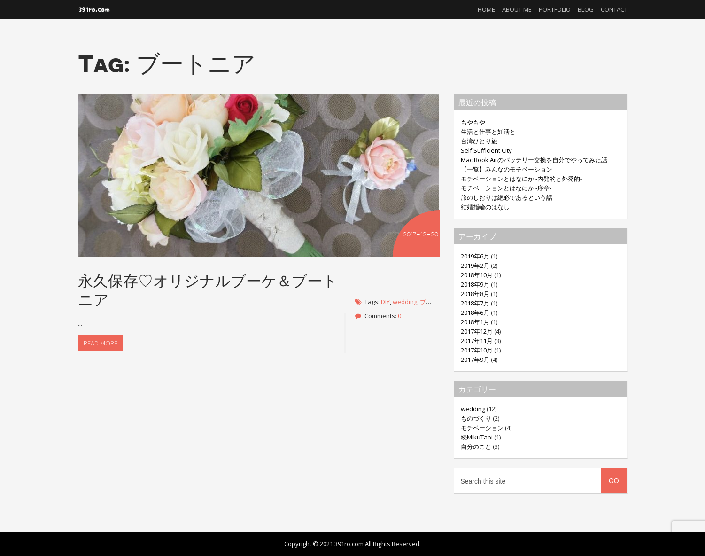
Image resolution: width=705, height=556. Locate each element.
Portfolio (555, 9)
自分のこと (476, 446)
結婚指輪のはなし (485, 207)
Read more (100, 343)
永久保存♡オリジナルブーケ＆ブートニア (208, 289)
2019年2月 (475, 265)
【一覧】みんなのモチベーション (506, 169)
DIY (385, 302)
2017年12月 (477, 331)
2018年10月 (477, 275)
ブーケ (429, 302)
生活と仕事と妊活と (488, 131)
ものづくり (476, 418)
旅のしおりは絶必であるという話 (506, 197)
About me (517, 9)
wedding (405, 302)
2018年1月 (475, 322)
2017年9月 (475, 359)
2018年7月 (475, 303)
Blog (586, 9)
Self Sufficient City (486, 150)
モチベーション (482, 427)
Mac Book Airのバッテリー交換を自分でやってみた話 (534, 160)
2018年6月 (475, 312)
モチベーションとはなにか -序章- (506, 188)
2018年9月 (475, 284)
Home (486, 9)
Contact (614, 9)
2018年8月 (475, 294)
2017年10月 (477, 350)
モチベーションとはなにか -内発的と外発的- (521, 178)
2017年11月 (477, 341)
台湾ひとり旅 (479, 141)
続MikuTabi (477, 437)
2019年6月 (475, 256)
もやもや (473, 122)
